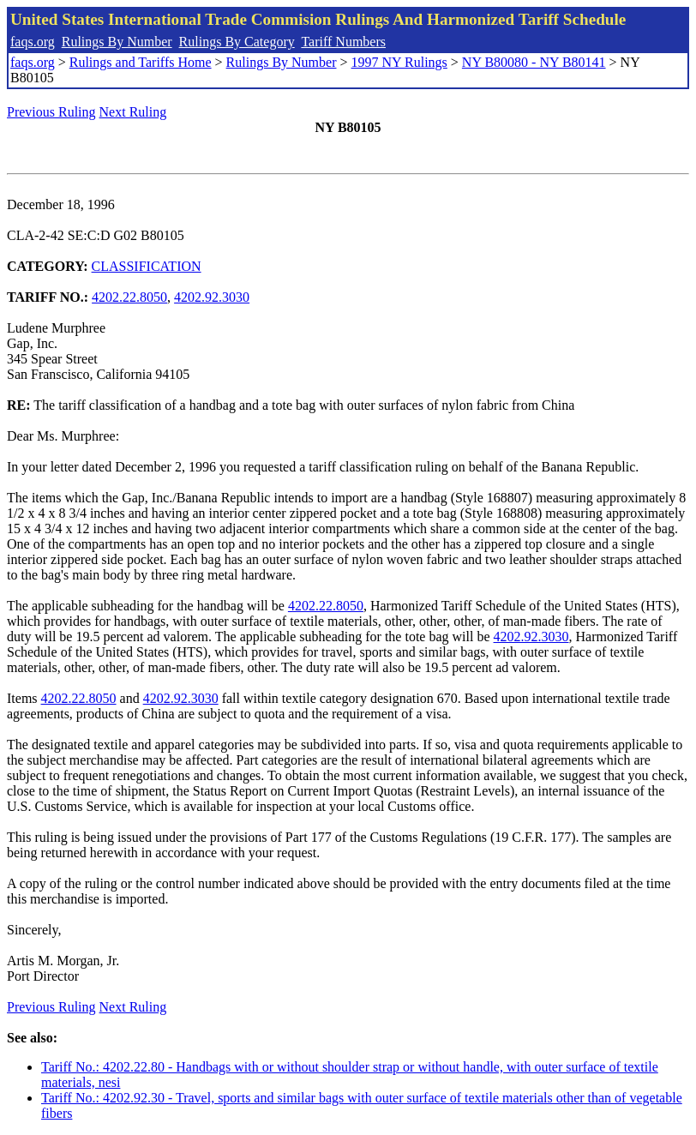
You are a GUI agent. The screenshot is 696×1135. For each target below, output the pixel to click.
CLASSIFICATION (146, 266)
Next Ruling (133, 112)
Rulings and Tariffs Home (140, 62)
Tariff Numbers (343, 41)
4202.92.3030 (211, 297)
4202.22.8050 (129, 297)
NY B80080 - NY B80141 (534, 62)
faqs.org (32, 41)
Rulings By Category (237, 41)
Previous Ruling (51, 112)
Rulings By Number (117, 41)
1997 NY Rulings (399, 62)
